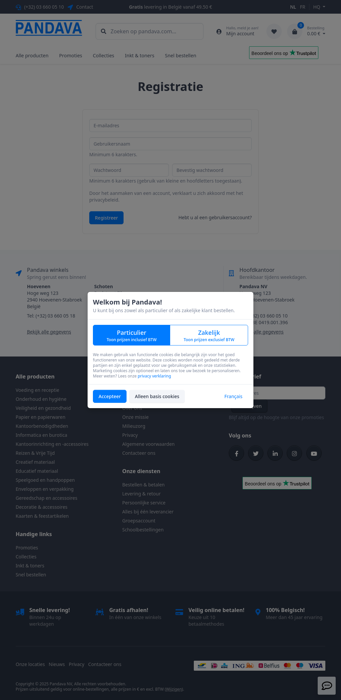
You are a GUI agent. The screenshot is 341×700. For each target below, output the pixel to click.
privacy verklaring (154, 376)
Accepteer (110, 396)
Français (233, 396)
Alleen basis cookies (157, 396)
